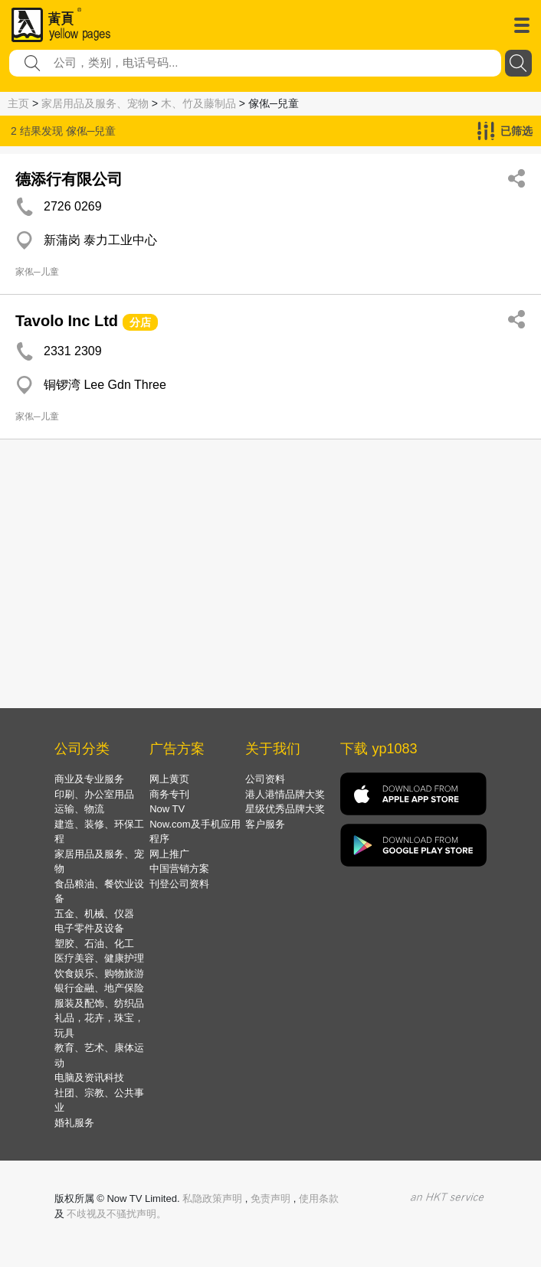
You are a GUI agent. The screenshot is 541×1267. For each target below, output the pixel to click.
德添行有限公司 (69, 179)
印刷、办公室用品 (94, 794)
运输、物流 (79, 809)
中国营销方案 (179, 868)
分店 (140, 322)
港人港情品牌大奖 (285, 794)
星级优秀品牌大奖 (285, 809)
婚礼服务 (74, 1122)
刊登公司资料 (179, 884)
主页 (18, 103)
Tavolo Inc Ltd (66, 320)
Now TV (167, 809)
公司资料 (265, 779)
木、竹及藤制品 (198, 103)
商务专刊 (169, 794)
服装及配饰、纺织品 (99, 1003)
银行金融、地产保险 (99, 988)
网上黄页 (169, 779)
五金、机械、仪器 (94, 913)
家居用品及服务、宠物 (95, 103)
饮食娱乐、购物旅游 (99, 973)
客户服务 (265, 824)
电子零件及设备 (89, 928)
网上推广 (169, 854)
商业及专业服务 (89, 779)
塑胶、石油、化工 (94, 943)
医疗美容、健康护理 (99, 958)
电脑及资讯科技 (89, 1077)
